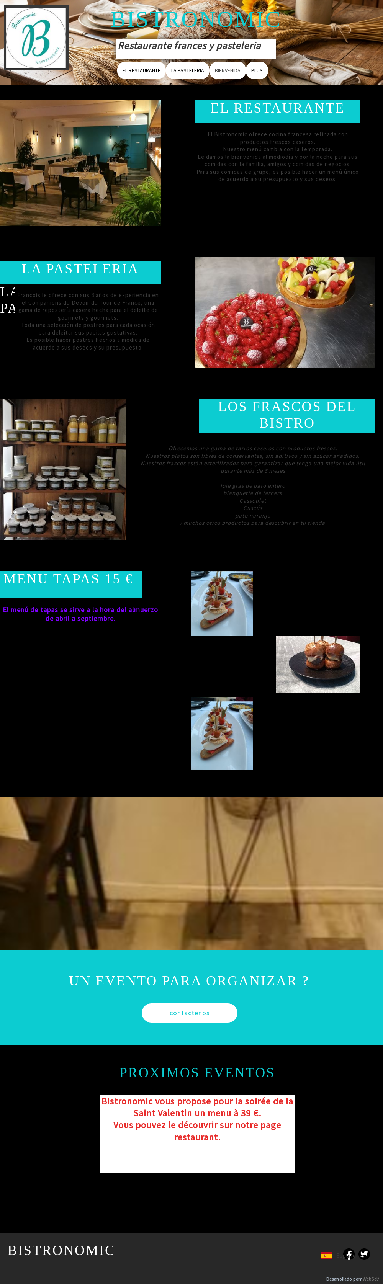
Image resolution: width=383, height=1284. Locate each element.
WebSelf (371, 1279)
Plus (257, 70)
